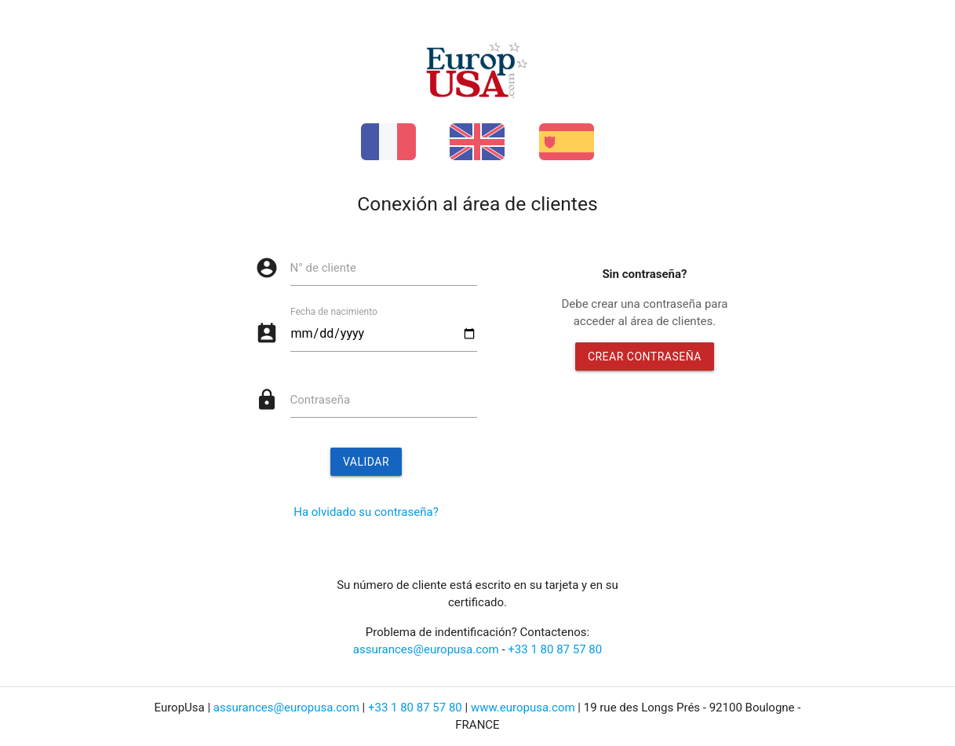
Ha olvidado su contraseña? (366, 512)
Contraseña (320, 400)
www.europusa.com (523, 707)
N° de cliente (323, 268)
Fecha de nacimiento (333, 311)
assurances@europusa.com (426, 649)
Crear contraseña (645, 356)
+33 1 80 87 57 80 (555, 649)
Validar (366, 461)
